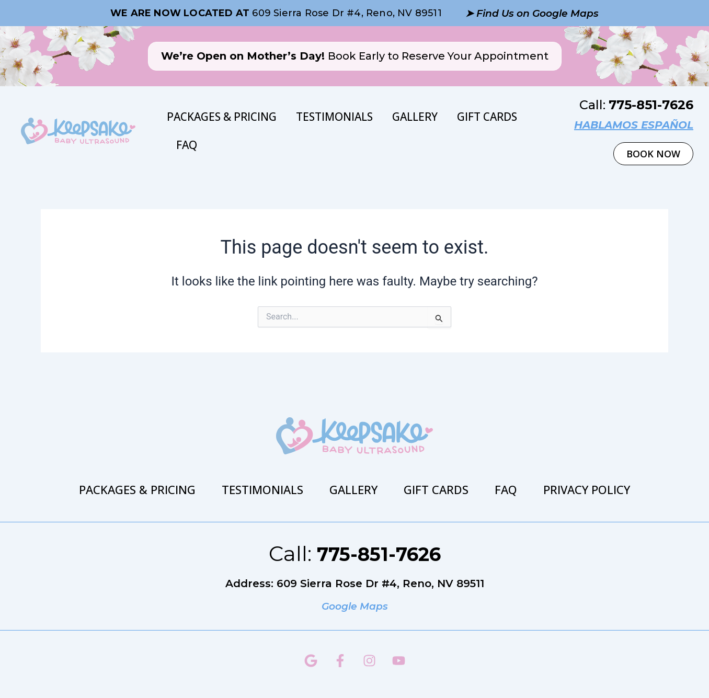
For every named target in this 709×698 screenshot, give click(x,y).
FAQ (186, 145)
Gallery (415, 116)
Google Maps (354, 606)
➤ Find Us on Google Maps (532, 13)
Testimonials (334, 116)
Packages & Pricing (222, 116)
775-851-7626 (651, 104)
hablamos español (633, 125)
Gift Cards (487, 116)
